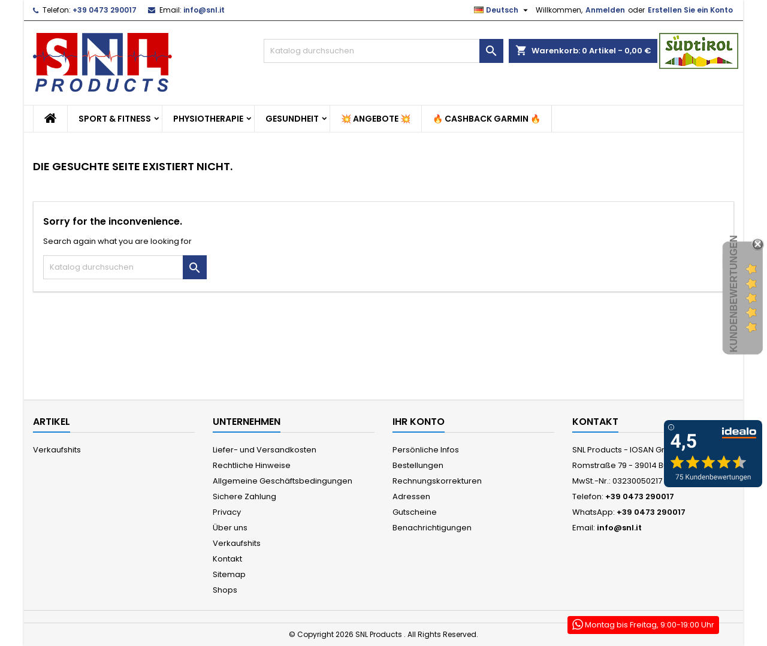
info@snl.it (204, 10)
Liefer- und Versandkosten (264, 449)
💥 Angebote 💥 (375, 119)
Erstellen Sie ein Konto (690, 10)
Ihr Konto (418, 421)
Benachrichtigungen (432, 527)
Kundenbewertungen (734, 294)
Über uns (230, 527)
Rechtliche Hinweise (252, 465)
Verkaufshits (57, 449)
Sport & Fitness (114, 119)
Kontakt (227, 559)
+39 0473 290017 (105, 10)
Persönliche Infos (425, 449)
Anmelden (605, 10)
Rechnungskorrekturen (437, 481)
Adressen (411, 496)
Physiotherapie (208, 119)
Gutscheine (414, 512)
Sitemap (229, 574)
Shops (225, 590)
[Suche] (383, 51)
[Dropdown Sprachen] (502, 10)
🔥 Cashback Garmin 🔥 (486, 119)
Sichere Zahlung (244, 496)
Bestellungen (417, 465)
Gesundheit (292, 119)
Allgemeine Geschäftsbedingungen (282, 481)
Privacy (227, 512)
